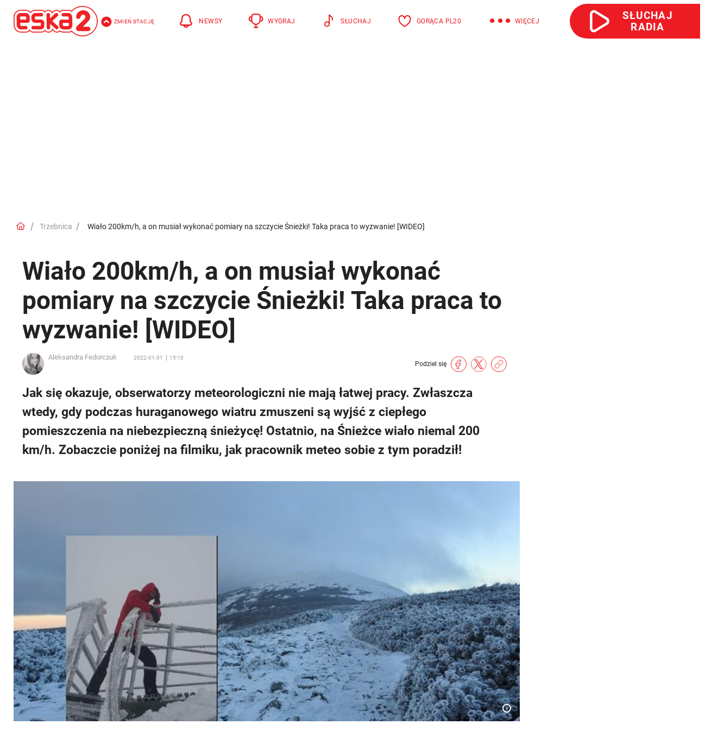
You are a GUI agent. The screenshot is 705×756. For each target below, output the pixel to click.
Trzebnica (56, 226)
